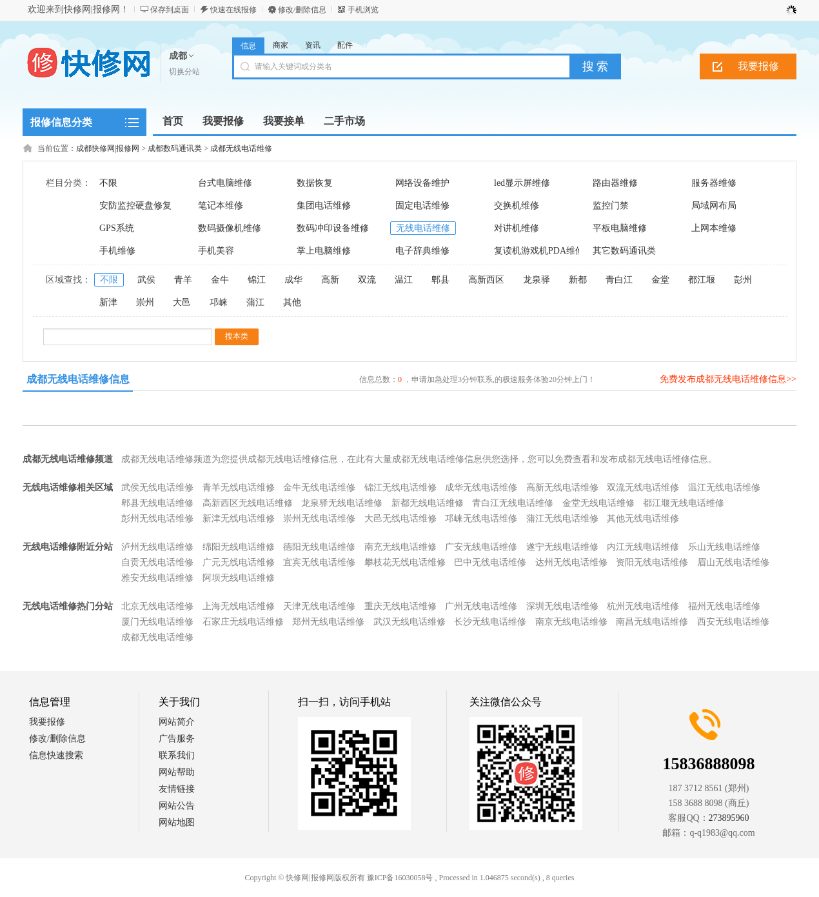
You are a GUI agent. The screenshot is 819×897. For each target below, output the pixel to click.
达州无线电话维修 (571, 562)
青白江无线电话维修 (512, 503)
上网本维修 (713, 228)
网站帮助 (177, 772)
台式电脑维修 (225, 183)
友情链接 (177, 789)
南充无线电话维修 (400, 547)
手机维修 (117, 251)
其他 (292, 302)
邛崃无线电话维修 (481, 518)
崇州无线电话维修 (319, 518)
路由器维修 (615, 183)
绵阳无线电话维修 (238, 547)
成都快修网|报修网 (107, 148)
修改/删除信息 (302, 9)
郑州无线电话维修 (328, 622)
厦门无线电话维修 (157, 622)
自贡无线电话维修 (157, 562)
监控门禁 (611, 205)
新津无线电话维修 (238, 518)
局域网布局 (713, 205)
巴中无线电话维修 (490, 562)
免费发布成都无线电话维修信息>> (728, 379)
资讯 (313, 45)
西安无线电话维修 (733, 622)
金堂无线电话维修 (598, 503)
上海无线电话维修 (238, 606)
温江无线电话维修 (724, 487)
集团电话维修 (324, 205)
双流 (367, 280)
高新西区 (486, 280)
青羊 (183, 280)
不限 (108, 183)
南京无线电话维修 (571, 622)
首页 (173, 121)
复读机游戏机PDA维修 (539, 251)
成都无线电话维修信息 (78, 379)
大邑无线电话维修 (400, 518)
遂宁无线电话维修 (562, 547)
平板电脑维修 (620, 228)
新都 (578, 280)
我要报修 (758, 66)
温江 (404, 280)
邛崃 (219, 302)
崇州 (145, 302)
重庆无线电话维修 (400, 606)
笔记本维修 (220, 205)
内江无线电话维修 (643, 547)
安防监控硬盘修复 (135, 205)
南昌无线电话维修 (652, 622)
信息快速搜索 (56, 755)
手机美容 (216, 251)
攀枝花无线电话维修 (405, 562)
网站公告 (177, 806)
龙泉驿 (536, 280)
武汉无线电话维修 (409, 622)
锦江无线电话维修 (400, 487)
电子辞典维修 (422, 251)
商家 (280, 45)
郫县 (440, 280)
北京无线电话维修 (157, 606)
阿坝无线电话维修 (238, 578)
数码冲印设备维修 (333, 228)
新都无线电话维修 (427, 503)
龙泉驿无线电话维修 (341, 503)
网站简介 (177, 722)
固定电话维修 (422, 205)
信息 (248, 45)
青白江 (619, 280)
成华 (293, 280)
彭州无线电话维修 (157, 518)
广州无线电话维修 (481, 606)
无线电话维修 (423, 228)
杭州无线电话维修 (643, 606)
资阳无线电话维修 (652, 562)
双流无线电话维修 (643, 487)
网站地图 (177, 822)
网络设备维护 (422, 183)
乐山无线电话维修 (724, 547)
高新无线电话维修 (562, 487)
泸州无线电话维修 (157, 547)
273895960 (729, 818)
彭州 (743, 280)
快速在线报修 (233, 9)
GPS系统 (116, 228)
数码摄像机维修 (229, 228)
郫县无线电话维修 (157, 503)
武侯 (146, 280)
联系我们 (177, 755)
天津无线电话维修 (319, 606)
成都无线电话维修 (241, 148)
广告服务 (177, 738)
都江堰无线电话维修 (683, 503)
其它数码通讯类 (624, 251)
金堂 (660, 280)
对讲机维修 (516, 228)
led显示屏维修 (522, 183)
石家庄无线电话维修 (243, 622)
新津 (108, 302)
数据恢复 (315, 183)
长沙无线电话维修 (490, 622)
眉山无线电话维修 (733, 562)
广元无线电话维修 (238, 562)
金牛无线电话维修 (319, 487)
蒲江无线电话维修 (562, 518)
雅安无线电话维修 (157, 578)
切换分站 (184, 71)
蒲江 (255, 302)
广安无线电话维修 (481, 547)
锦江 (257, 280)
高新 (330, 280)
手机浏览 (363, 9)
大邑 (182, 302)
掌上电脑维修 (324, 251)
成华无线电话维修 (481, 487)
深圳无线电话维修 (562, 606)
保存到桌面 (169, 9)
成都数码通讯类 (175, 148)
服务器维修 (713, 183)
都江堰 (701, 280)
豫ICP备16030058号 (400, 877)
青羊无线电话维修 (238, 487)
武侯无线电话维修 (157, 487)
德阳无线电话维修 (319, 547)
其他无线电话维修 (643, 518)
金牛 (220, 280)
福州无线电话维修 (724, 606)
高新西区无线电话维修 (247, 503)
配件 (345, 45)
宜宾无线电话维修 (319, 562)
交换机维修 (516, 205)
